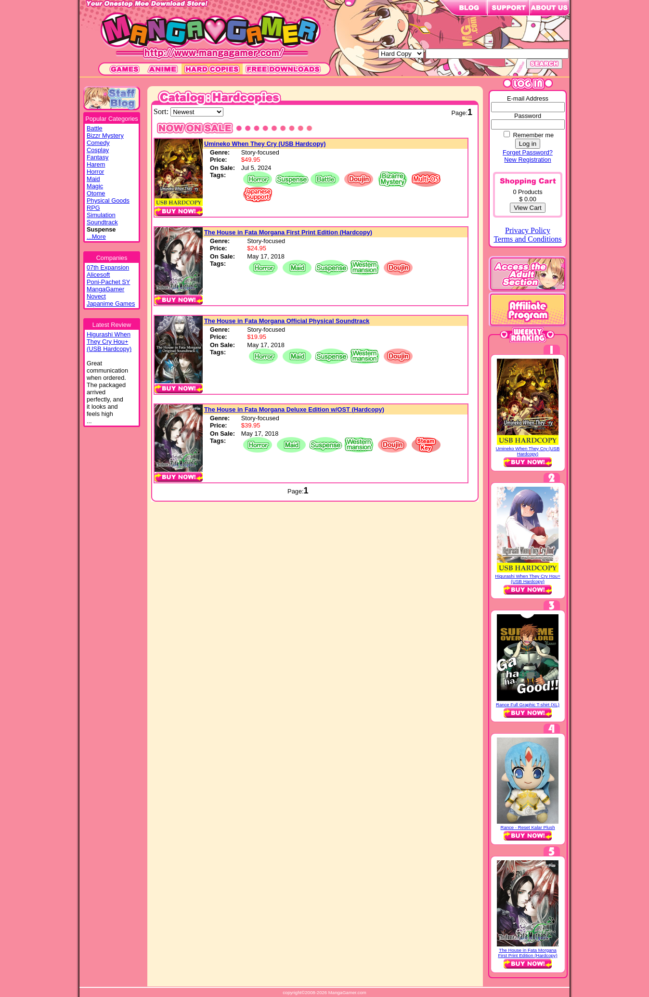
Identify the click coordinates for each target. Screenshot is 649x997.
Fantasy (98, 157)
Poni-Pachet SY (108, 281)
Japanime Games (111, 303)
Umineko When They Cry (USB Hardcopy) (264, 143)
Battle (95, 128)
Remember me (533, 135)
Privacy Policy (527, 230)
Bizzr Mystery (105, 135)
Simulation (101, 215)
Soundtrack (102, 222)
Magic (95, 186)
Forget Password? (528, 152)
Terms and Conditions (527, 239)
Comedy (98, 142)
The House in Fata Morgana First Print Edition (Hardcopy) (288, 232)
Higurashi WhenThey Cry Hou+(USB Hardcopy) (109, 341)
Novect (96, 296)
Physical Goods (108, 200)
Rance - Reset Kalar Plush (527, 827)
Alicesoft (98, 274)
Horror (95, 171)
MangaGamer (105, 289)
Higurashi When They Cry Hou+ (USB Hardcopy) (527, 578)
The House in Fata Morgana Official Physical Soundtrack (286, 320)
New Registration (527, 159)
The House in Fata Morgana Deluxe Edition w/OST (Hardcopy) (294, 409)
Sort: (162, 111)
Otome (96, 193)
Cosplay (98, 150)
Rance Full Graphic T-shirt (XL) (527, 704)
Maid (93, 178)
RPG (93, 207)
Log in (527, 143)
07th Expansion (108, 267)
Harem (96, 164)
